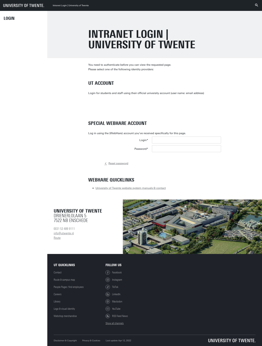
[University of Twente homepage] (23, 5)
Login (9, 18)
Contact (57, 272)
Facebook (114, 272)
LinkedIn (113, 294)
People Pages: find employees (69, 287)
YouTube (113, 309)
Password (140, 148)
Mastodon (114, 301)
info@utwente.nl (64, 233)
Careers (57, 294)
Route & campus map (64, 279)
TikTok (112, 287)
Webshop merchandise (65, 316)
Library (57, 301)
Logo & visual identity (64, 308)
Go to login (166, 108)
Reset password (118, 163)
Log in (162, 165)
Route (57, 238)
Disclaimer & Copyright (65, 340)
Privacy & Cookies (91, 340)
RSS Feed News (117, 316)
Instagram (114, 280)
